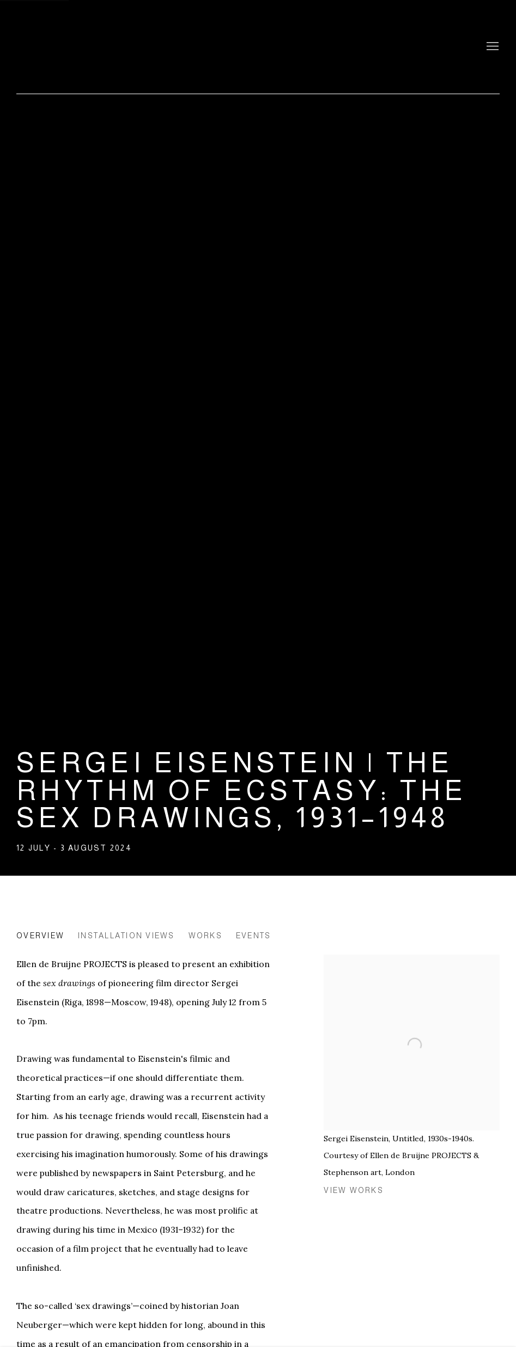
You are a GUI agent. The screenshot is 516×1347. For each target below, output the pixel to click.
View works (354, 1190)
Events (253, 935)
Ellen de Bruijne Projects (125, 46)
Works (205, 935)
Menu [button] (491, 47)
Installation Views (126, 935)
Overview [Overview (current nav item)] (40, 935)
